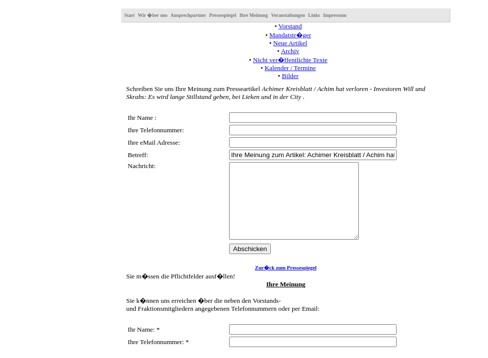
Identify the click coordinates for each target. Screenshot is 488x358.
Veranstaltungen (288, 15)
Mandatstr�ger (290, 35)
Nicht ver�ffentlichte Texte (290, 60)
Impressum (334, 15)
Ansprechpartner (188, 15)
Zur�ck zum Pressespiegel (286, 282)
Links (314, 15)
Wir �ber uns (152, 15)
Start (129, 15)
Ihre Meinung (254, 15)
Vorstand (290, 26)
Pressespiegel (222, 15)
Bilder (290, 76)
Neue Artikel (290, 43)
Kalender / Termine (290, 68)
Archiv (290, 51)
